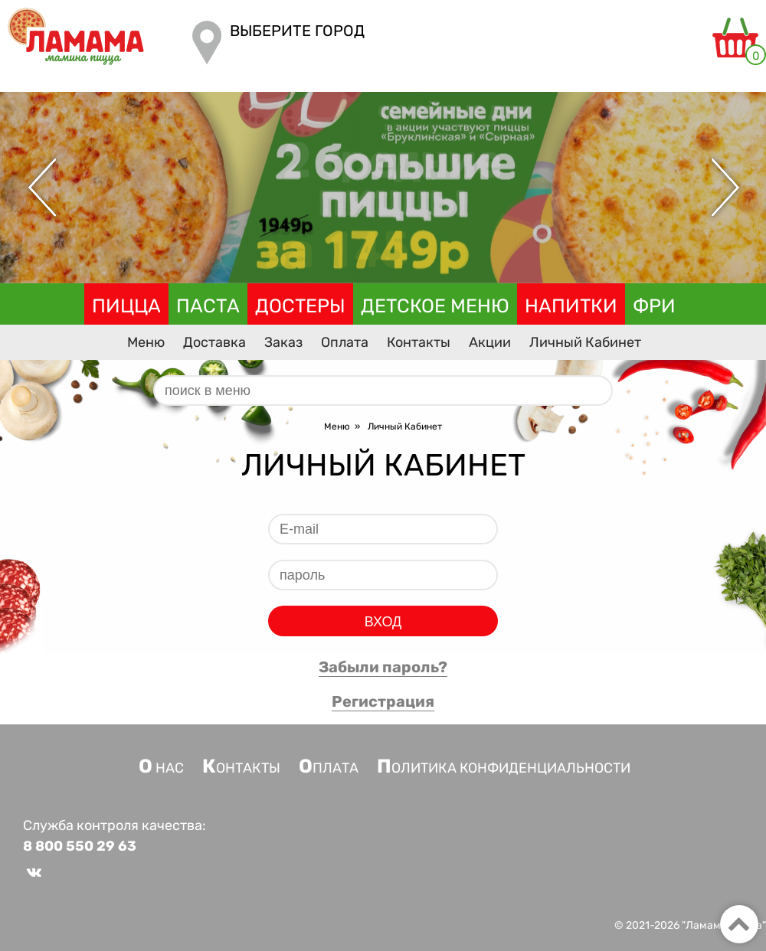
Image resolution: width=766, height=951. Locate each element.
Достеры (300, 306)
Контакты (418, 342)
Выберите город (297, 30)
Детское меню (435, 306)
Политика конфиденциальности (503, 768)
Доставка (214, 342)
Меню (146, 342)
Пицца (126, 306)
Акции (490, 342)
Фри (654, 306)
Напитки (571, 306)
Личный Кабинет (585, 342)
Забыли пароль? (383, 667)
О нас (161, 768)
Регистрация (383, 701)
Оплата (344, 342)
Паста (208, 306)
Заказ (283, 342)
